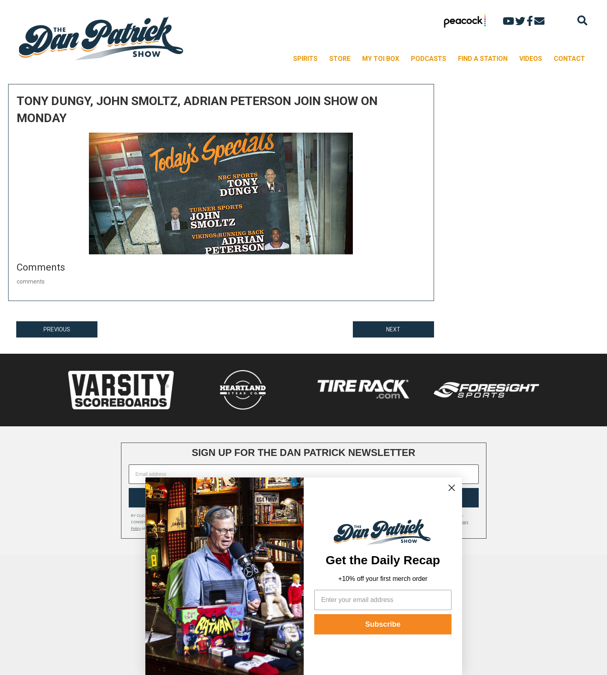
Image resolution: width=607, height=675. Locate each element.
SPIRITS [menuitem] (305, 58)
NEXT (393, 329)
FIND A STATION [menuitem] (483, 58)
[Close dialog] (452, 488)
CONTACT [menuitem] (569, 58)
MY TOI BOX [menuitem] (380, 58)
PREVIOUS (56, 329)
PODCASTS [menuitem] (428, 58)
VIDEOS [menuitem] (530, 58)
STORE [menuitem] (339, 58)
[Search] (582, 20)
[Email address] (304, 474)
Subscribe (382, 624)
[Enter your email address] (382, 600)
